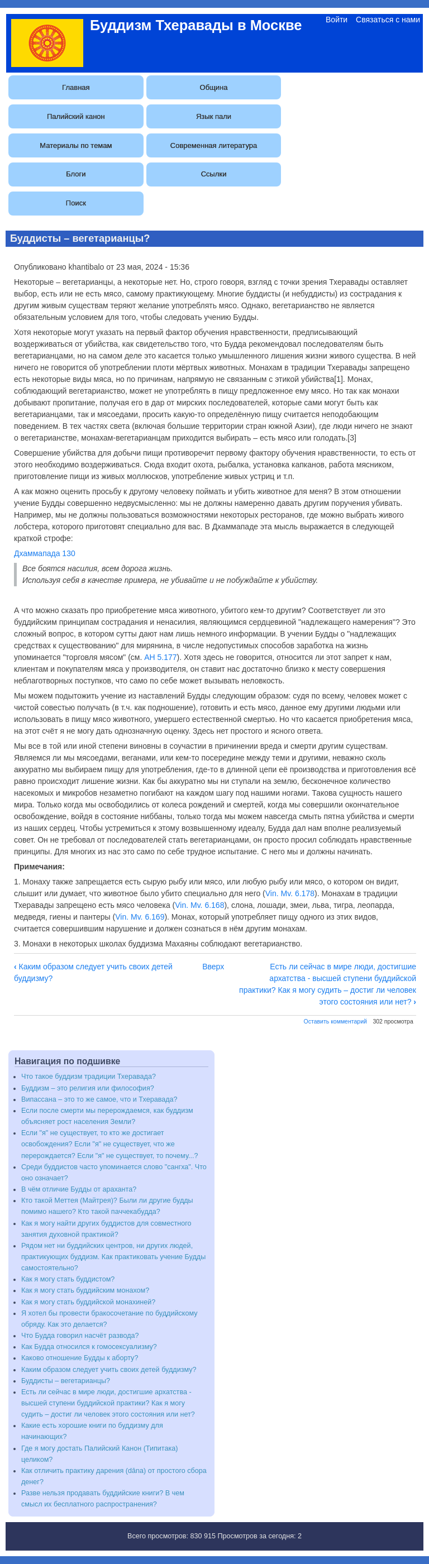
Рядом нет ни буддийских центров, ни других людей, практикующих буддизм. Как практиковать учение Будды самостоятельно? (113, 1257)
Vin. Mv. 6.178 (289, 893)
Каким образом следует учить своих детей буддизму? (109, 1370)
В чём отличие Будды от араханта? (78, 1189)
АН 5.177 (160, 657)
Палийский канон (76, 116)
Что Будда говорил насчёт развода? (80, 1336)
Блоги (75, 174)
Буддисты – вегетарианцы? (65, 1381)
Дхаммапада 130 (44, 553)
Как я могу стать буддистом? (68, 1279)
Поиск (76, 203)
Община (214, 87)
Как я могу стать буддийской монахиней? (88, 1302)
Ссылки (214, 174)
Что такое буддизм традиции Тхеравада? (88, 1076)
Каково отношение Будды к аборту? (79, 1358)
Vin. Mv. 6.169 (139, 916)
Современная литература (213, 145)
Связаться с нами (388, 19)
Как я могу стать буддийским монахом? (85, 1290)
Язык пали (213, 116)
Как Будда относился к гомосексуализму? (89, 1347)
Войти (336, 19)
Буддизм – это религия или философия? (87, 1088)
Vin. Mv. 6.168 (199, 905)
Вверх (213, 966)
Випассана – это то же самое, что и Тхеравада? (99, 1099)
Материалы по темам (76, 145)
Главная (75, 87)
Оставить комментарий (335, 1021)
